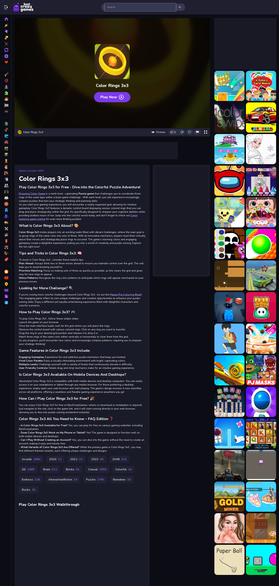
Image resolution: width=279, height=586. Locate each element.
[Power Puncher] (261, 528)
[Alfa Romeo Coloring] (261, 117)
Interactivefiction (63, 479)
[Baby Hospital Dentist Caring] (261, 212)
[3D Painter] (261, 465)
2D (28, 469)
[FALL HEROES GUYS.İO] (261, 307)
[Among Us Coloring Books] (261, 181)
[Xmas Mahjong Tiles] (229, 402)
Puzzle (95, 479)
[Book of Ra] (261, 433)
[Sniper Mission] (229, 465)
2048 (119, 459)
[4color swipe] (229, 117)
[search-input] (140, 7)
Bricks (73, 469)
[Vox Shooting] (229, 307)
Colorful (123, 469)
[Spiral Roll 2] (229, 370)
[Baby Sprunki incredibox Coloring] (229, 244)
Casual (97, 469)
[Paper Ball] (229, 560)
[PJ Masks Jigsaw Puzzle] (261, 370)
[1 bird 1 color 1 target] (229, 86)
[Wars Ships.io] (261, 497)
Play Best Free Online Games (23, 7)
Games (22, 170)
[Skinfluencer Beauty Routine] (229, 528)
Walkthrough (67, 504)
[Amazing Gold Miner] (229, 497)
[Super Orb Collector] (229, 275)
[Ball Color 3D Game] (261, 244)
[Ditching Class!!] (229, 339)
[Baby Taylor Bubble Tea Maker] (261, 339)
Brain (50, 469)
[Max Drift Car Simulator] (261, 275)
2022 (97, 459)
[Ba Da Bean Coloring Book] (229, 212)
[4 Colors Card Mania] (261, 86)
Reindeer (122, 479)
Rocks (28, 490)
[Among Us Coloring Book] (229, 181)
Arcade (32, 170)
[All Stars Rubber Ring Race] (229, 149)
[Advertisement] (112, 150)
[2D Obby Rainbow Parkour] (261, 560)
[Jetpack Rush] (261, 402)
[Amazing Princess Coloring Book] (261, 149)
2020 (41, 170)
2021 (76, 459)
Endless (31, 479)
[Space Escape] (229, 433)
